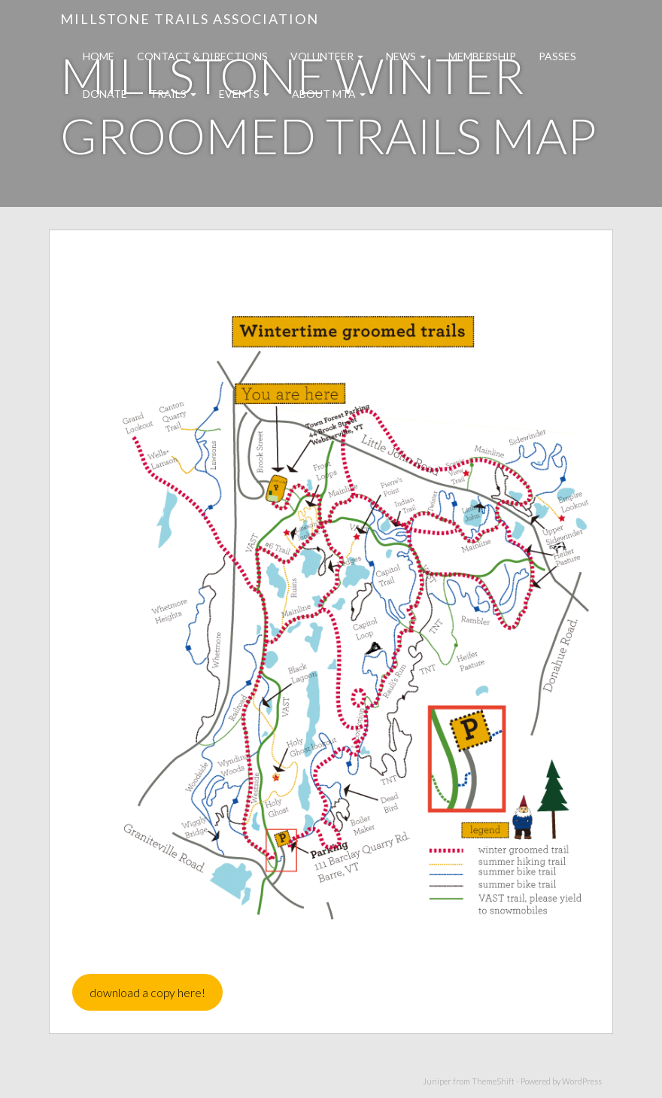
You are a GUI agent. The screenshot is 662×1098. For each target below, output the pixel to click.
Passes (557, 56)
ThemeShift (493, 1081)
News (406, 56)
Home (98, 56)
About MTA (329, 93)
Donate (105, 93)
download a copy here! (147, 992)
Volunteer (326, 56)
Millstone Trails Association (189, 19)
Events (244, 93)
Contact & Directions (202, 56)
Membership (482, 56)
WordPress (582, 1081)
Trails (173, 93)
